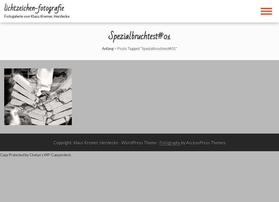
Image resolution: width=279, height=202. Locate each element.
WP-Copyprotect (57, 155)
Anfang (108, 48)
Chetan (35, 155)
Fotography (170, 142)
